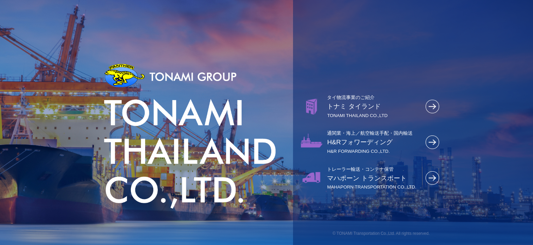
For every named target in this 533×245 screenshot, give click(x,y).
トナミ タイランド (374, 106)
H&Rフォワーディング (374, 142)
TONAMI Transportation (358, 233)
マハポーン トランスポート (374, 178)
